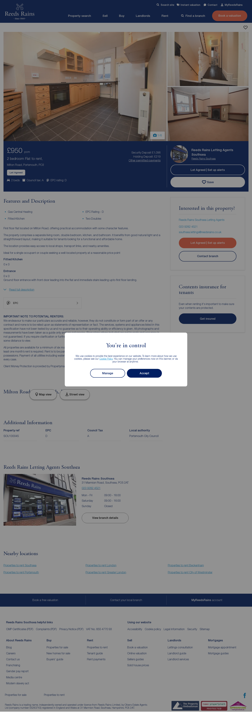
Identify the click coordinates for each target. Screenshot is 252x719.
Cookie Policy (106, 358)
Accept (144, 373)
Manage (107, 373)
